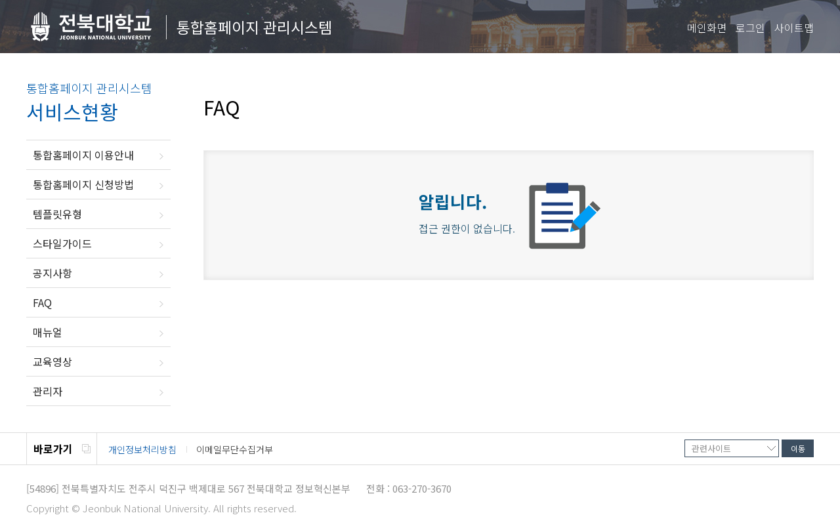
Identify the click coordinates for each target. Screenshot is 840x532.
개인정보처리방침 (142, 449)
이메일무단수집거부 (234, 449)
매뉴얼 (47, 332)
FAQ (42, 302)
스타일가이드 (62, 243)
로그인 (750, 27)
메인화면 (706, 27)
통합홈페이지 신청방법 (83, 184)
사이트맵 (794, 27)
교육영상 (52, 361)
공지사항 (52, 273)
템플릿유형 (57, 214)
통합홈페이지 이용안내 (83, 155)
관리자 (47, 391)
